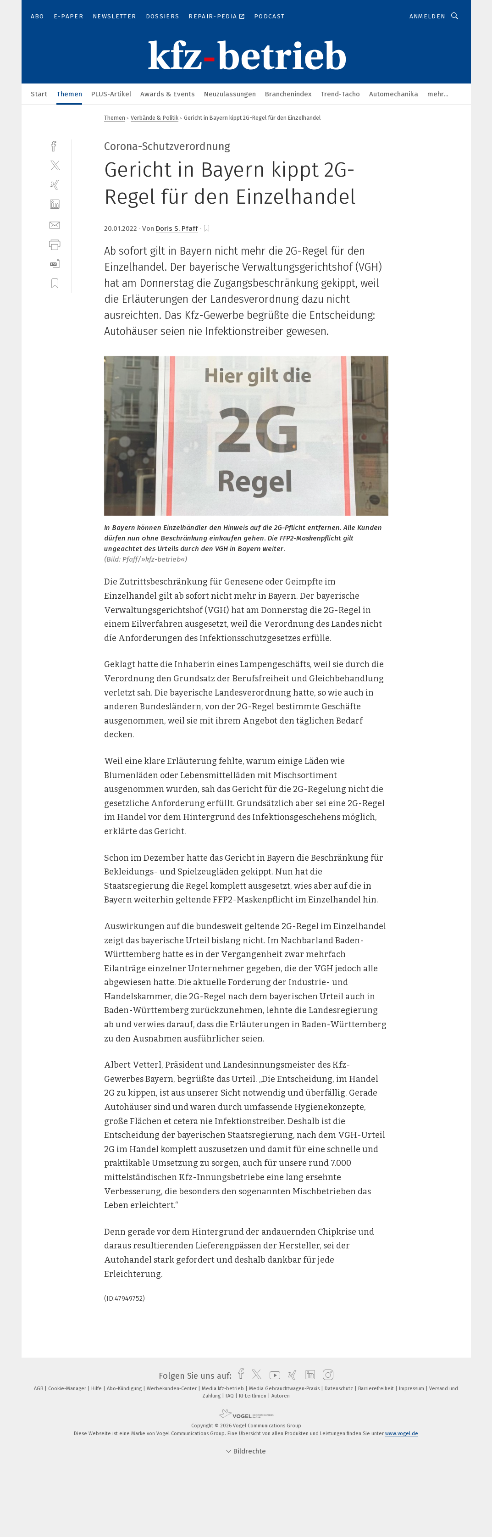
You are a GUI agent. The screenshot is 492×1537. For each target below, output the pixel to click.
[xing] (55, 184)
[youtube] (272, 1376)
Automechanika (393, 94)
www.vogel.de (401, 1434)
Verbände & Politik (154, 117)
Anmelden (427, 16)
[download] (55, 263)
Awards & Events (167, 94)
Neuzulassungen (230, 94)
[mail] (55, 224)
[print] (55, 244)
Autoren (280, 1396)
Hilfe (97, 1389)
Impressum (412, 1389)
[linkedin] (55, 204)
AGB (39, 1389)
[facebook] (55, 145)
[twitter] (55, 165)
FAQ (230, 1396)
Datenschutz (339, 1389)
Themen (69, 94)
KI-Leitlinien (253, 1396)
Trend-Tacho (340, 94)
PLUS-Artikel (111, 94)
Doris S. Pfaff (177, 228)
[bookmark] (206, 228)
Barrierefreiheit (376, 1389)
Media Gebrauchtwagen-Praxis (285, 1389)
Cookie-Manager (68, 1389)
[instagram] (325, 1376)
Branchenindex (288, 94)
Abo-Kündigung (125, 1389)
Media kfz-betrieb (223, 1389)
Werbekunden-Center (172, 1389)
